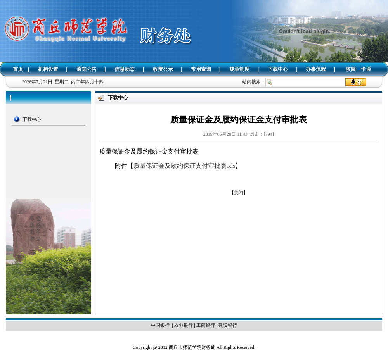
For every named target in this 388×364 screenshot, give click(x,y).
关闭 (238, 192)
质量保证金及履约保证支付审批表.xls (184, 165)
